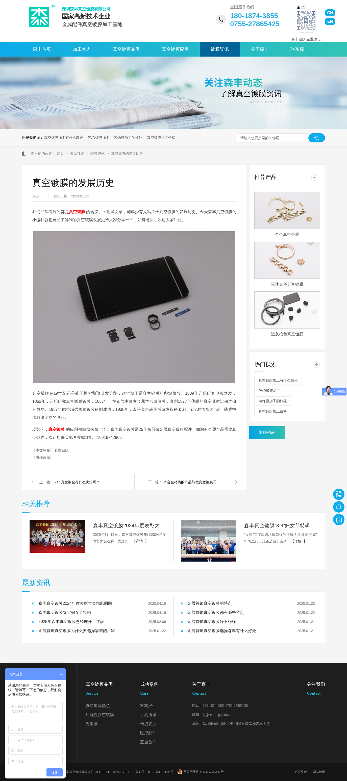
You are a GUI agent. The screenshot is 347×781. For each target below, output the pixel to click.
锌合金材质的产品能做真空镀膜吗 (189, 482)
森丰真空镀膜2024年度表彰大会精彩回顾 (129, 525)
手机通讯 (148, 715)
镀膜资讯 (220, 49)
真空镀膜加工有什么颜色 (63, 138)
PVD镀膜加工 (98, 138)
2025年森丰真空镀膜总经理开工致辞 (71, 621)
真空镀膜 (62, 450)
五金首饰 (148, 742)
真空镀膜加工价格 (161, 138)
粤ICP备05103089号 (160, 772)
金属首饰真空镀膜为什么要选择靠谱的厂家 (76, 630)
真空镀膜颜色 (98, 705)
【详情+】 (140, 541)
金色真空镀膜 (287, 234)
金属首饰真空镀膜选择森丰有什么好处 (221, 630)
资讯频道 (77, 154)
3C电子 (146, 705)
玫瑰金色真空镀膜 (287, 284)
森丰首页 (42, 49)
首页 (61, 154)
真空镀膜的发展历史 (127, 154)
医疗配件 (148, 733)
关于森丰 (260, 49)
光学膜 (92, 724)
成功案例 (163, 690)
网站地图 (319, 772)
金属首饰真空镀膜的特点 (209, 603)
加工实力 (82, 49)
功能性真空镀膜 (100, 715)
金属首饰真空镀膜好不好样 (211, 621)
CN (330, 13)
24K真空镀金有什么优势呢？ (77, 482)
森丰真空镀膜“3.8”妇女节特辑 (277, 525)
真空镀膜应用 (175, 49)
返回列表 (267, 432)
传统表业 (148, 724)
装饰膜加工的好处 (128, 138)
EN (330, 21)
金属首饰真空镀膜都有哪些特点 (215, 612)
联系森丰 (299, 49)
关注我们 (316, 690)
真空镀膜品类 (126, 49)
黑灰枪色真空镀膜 (287, 334)
